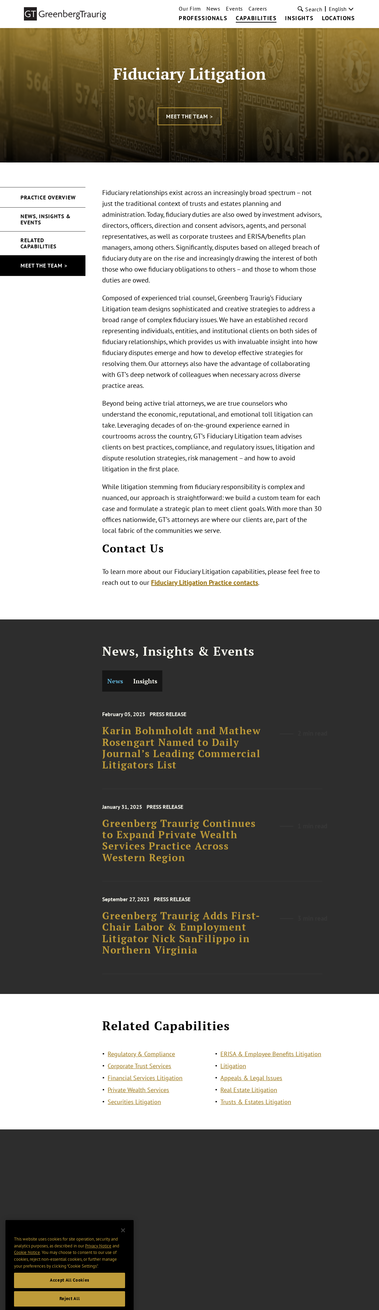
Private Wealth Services (138, 1096)
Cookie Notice (27, 1267)
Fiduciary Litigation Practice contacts (204, 582)
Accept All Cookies (69, 1294)
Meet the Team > (189, 116)
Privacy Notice (98, 1260)
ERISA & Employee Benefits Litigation (270, 1060)
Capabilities (256, 18)
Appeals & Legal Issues (251, 1084)
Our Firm (190, 8)
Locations (338, 18)
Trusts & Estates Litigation (255, 1108)
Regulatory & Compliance (141, 1060)
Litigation (233, 1072)
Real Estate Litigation (248, 1096)
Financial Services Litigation (145, 1084)
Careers (257, 8)
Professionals (203, 18)
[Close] (123, 1245)
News (213, 8)
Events (234, 8)
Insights (299, 18)
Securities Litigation (134, 1108)
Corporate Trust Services (139, 1072)
